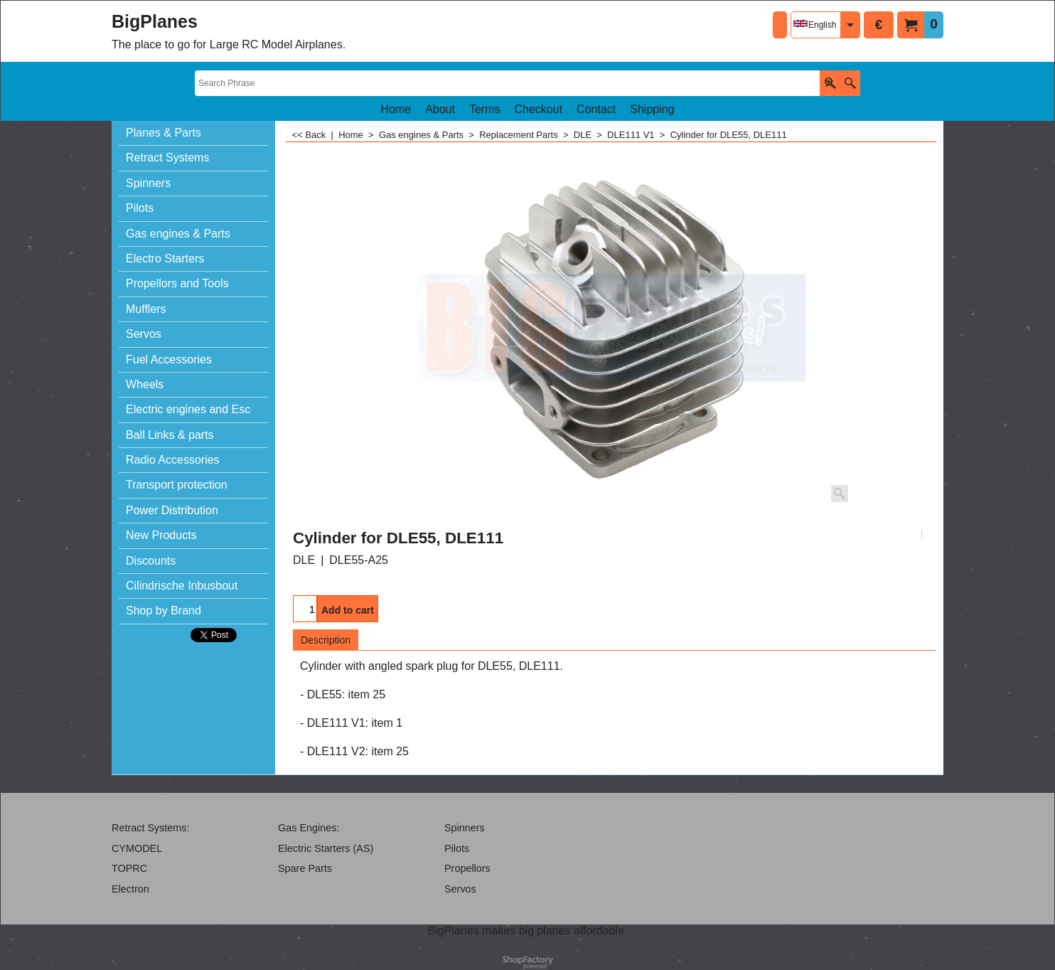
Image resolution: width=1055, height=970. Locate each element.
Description (325, 640)
